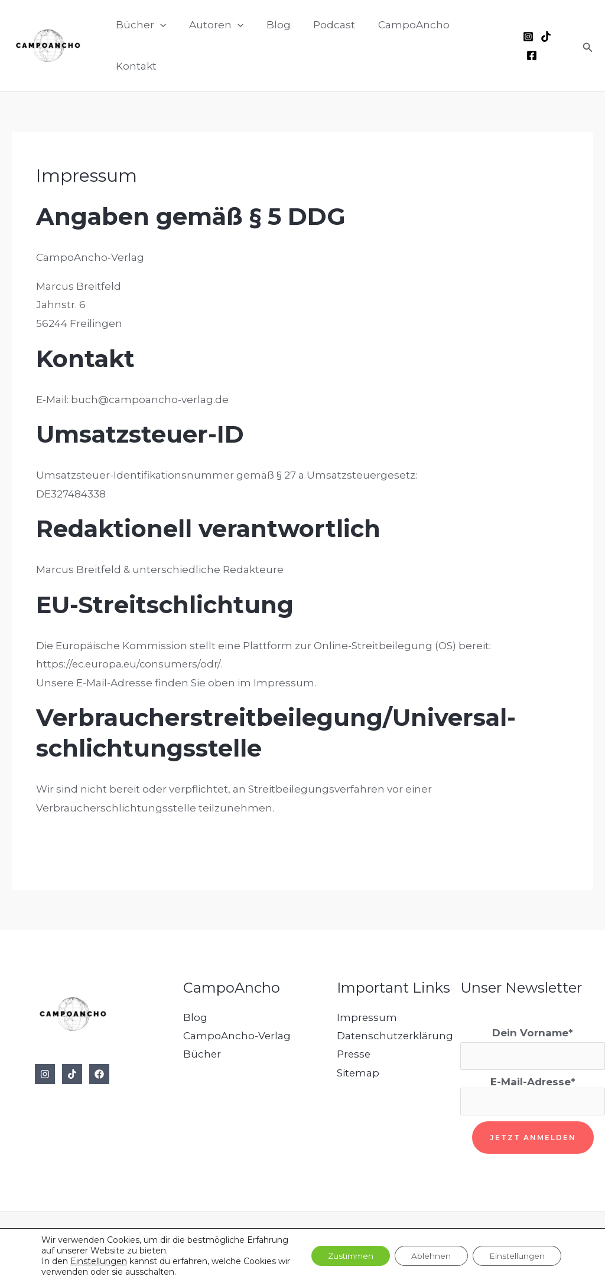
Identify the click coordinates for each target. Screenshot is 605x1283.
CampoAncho (403, 45)
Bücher (202, 1055)
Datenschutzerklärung (395, 1036)
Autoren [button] (214, 45)
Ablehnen (427, 1256)
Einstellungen (98, 1261)
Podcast (326, 45)
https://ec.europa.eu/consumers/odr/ (129, 664)
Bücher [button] (141, 45)
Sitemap (358, 1073)
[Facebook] (562, 46)
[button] (160, 45)
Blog (273, 45)
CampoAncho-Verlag (237, 1036)
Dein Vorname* (532, 1033)
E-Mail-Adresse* (532, 1096)
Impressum (367, 1017)
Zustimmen (342, 1256)
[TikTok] (544, 46)
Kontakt (479, 45)
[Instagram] (527, 46)
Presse (354, 1055)
